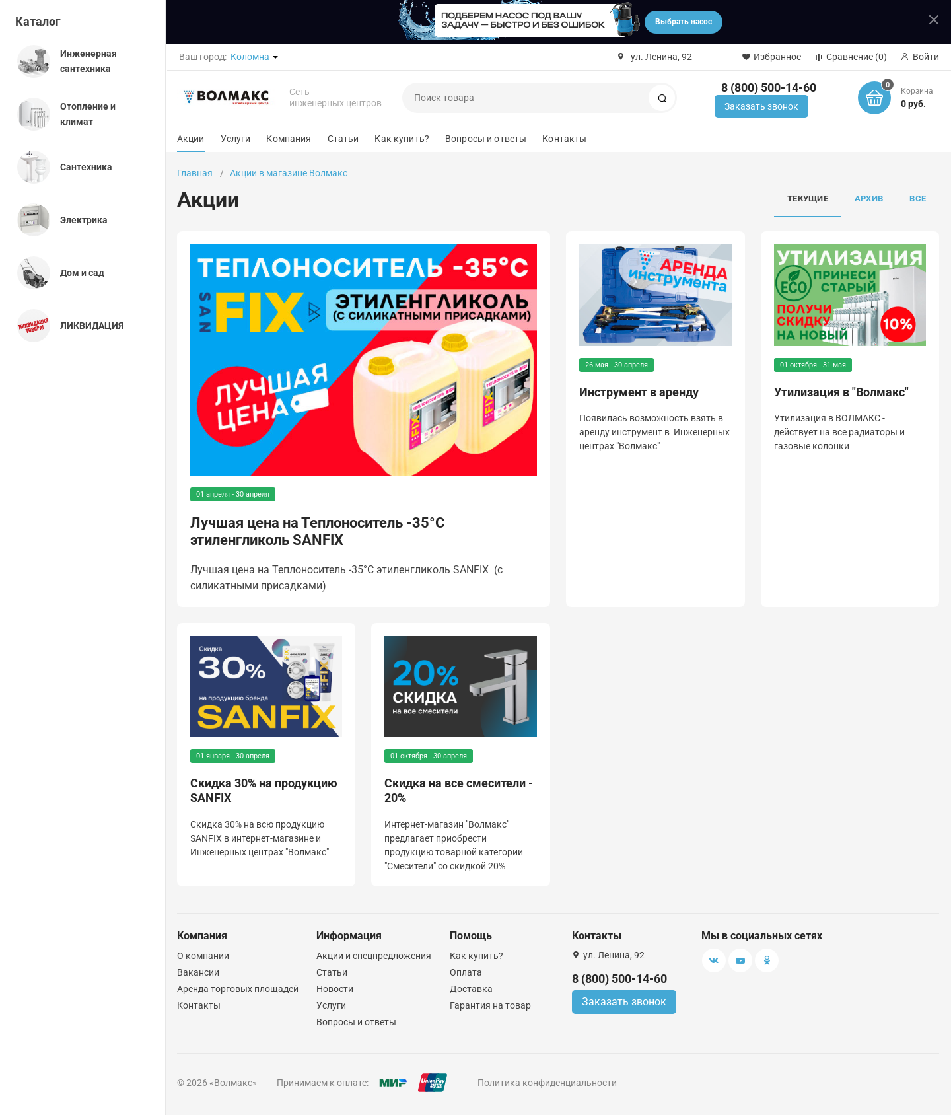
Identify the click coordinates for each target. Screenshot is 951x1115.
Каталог (38, 21)
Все (917, 198)
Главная (195, 173)
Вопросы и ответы (485, 138)
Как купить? (401, 138)
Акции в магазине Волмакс (288, 173)
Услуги (236, 138)
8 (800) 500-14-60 (768, 87)
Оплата (466, 972)
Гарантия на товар (490, 1005)
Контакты (564, 138)
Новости (334, 989)
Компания (288, 138)
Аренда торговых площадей (238, 989)
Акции (191, 138)
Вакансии (198, 972)
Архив (869, 198)
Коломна (249, 57)
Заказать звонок (761, 106)
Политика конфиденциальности (547, 1082)
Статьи (343, 138)
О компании (203, 956)
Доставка (471, 989)
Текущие (807, 198)
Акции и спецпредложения (373, 956)
